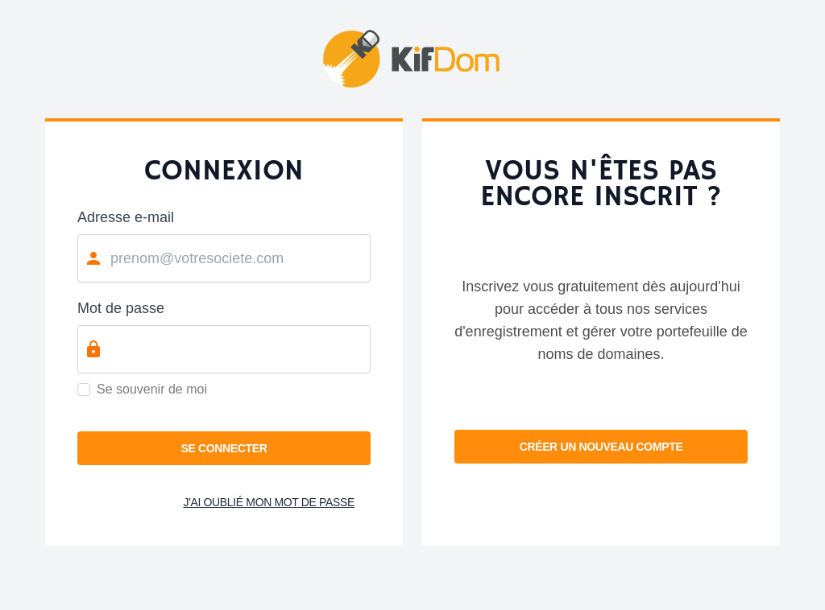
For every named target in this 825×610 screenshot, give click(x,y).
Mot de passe (120, 308)
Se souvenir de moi (152, 389)
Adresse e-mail (125, 217)
